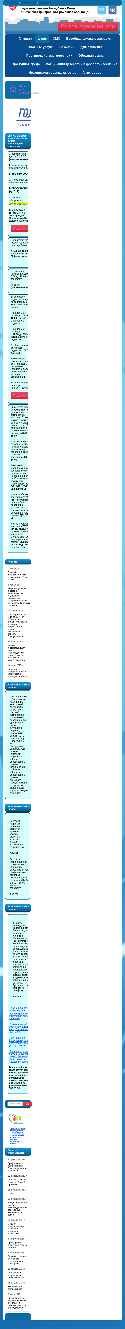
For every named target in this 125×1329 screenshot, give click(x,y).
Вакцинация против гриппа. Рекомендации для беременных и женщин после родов (18, 1208)
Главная (25, 38)
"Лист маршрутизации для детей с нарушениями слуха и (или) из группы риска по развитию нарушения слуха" (23, 1056)
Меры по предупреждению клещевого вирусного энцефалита (16, 1229)
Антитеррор (91, 72)
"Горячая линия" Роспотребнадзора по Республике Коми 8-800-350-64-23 (22, 1028)
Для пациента (91, 47)
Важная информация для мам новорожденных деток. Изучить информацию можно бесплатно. (17, 652)
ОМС (56, 38)
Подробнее (22, 228)
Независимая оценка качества (52, 72)
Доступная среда (26, 64)
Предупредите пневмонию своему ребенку (17, 1245)
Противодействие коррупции (49, 55)
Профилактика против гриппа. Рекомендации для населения (17, 1167)
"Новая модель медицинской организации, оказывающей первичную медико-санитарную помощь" (17, 1136)
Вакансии (66, 47)
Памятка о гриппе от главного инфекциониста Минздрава (17, 1260)
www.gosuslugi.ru (21, 203)
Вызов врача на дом (88, 26)
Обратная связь (91, 55)
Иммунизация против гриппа (15, 1287)
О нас (42, 38)
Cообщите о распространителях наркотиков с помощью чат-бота (18, 673)
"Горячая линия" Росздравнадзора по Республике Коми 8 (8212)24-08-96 (20, 1042)
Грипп (11, 1193)
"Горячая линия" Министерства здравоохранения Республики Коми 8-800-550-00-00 (22, 1013)
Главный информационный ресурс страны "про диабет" (18, 576)
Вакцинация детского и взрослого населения (81, 64)
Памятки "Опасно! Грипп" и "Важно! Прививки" (17, 1182)
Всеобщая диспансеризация (88, 38)
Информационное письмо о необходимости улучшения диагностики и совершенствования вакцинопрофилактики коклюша (19, 597)
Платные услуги (40, 47)
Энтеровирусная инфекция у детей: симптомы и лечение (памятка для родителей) (17, 1303)
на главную (12, 3)
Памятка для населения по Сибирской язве (16, 1275)
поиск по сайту (28, 3)
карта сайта (45, 3)
